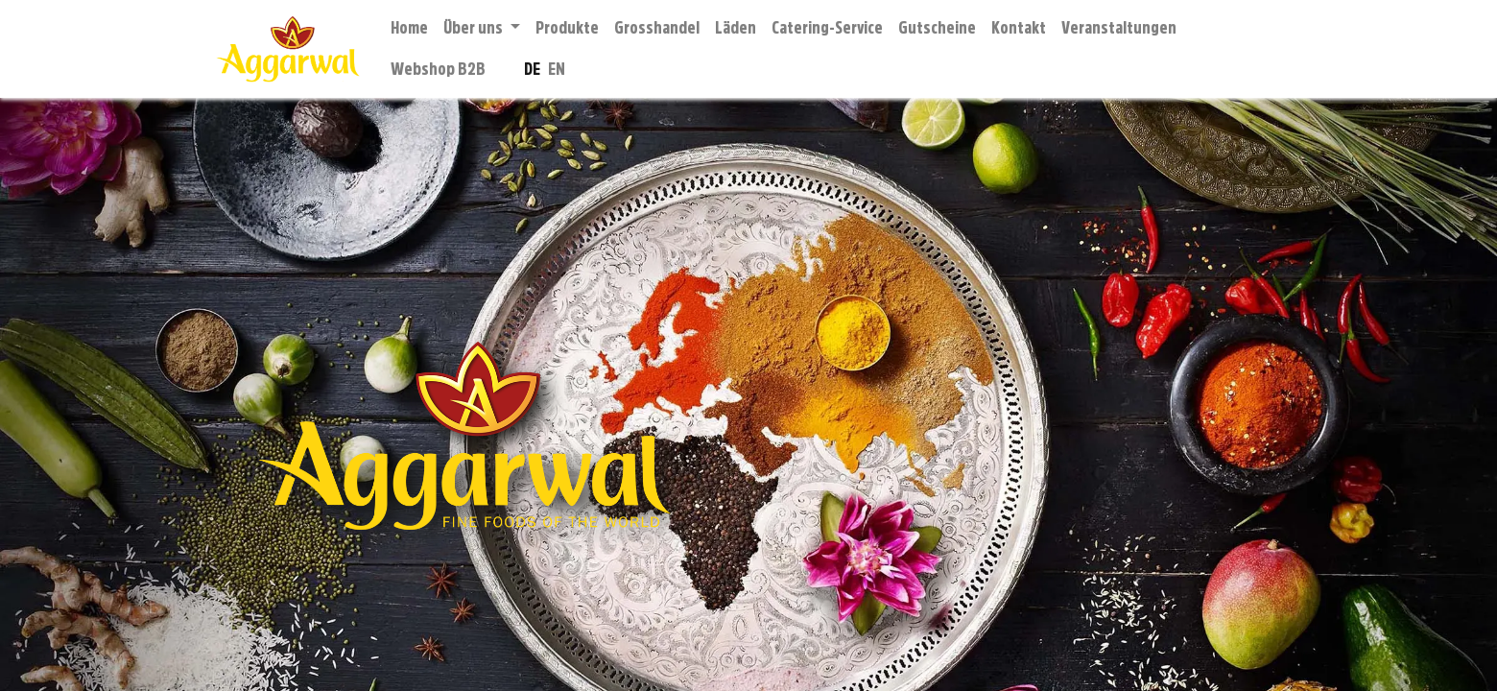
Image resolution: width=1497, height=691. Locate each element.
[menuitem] (409, 28)
